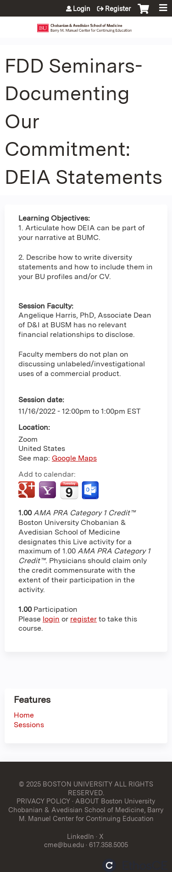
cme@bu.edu (64, 845)
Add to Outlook (91, 490)
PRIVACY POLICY (43, 801)
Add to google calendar (27, 490)
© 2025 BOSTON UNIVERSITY (65, 784)
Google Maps (74, 458)
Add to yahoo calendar (48, 490)
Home (24, 715)
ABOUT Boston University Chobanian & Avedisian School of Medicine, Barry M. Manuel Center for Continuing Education (86, 809)
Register (118, 9)
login (51, 619)
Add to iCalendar (69, 490)
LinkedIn (80, 836)
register (83, 619)
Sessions (29, 724)
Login (81, 9)
